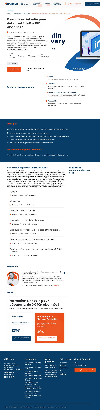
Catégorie (26, 14)
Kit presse (63, 365)
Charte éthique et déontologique (51, 375)
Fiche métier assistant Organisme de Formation (33, 387)
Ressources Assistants (37, 3)
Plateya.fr (56, 285)
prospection (12, 63)
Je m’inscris (13, 69)
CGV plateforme (50, 365)
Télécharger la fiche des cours (35, 69)
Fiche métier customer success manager (33, 392)
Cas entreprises (25, 3)
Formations (17, 14)
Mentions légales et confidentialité (51, 371)
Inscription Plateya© (47, 338)
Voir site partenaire (21, 338)
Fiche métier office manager (31, 372)
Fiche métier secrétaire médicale (33, 363)
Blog (61, 370)
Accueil (9, 14)
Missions (47, 3)
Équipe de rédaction (63, 374)
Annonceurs (64, 368)
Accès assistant (74, 4)
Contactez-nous (80, 365)
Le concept (63, 363)
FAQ (76, 363)
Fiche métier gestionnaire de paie (33, 379)
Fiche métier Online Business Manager (31, 383)
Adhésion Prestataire (57, 3)
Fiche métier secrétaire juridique (33, 368)
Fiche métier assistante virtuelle (33, 396)
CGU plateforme (50, 368)
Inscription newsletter (85, 370)
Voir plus (32, 195)
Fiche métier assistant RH (33, 376)
